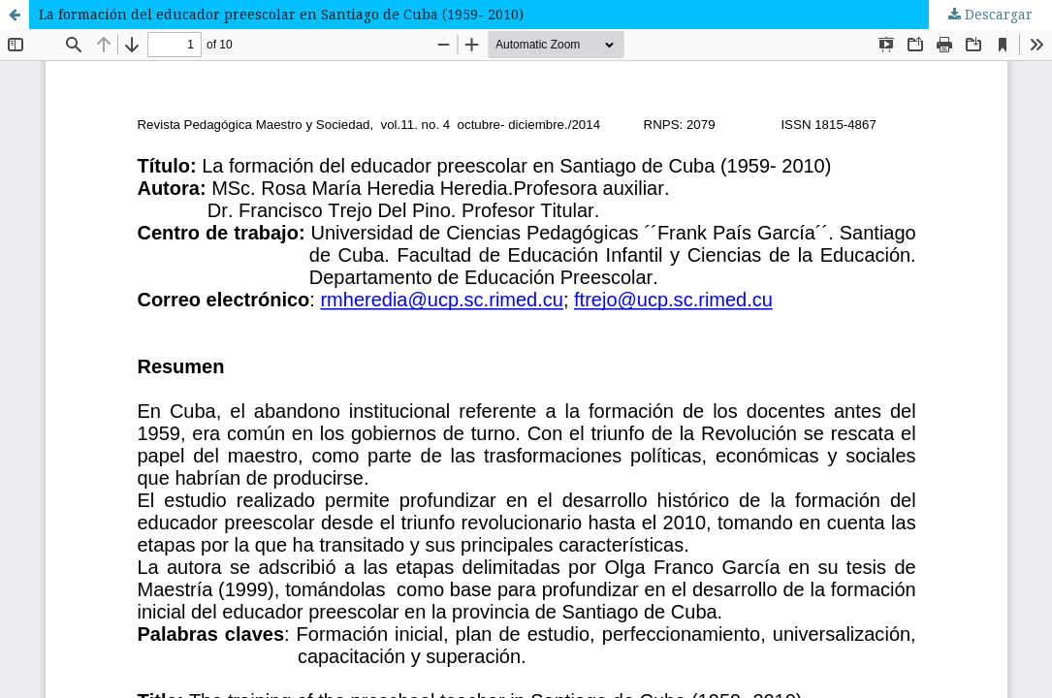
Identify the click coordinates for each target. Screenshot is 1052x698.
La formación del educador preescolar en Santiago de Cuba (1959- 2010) (281, 14)
